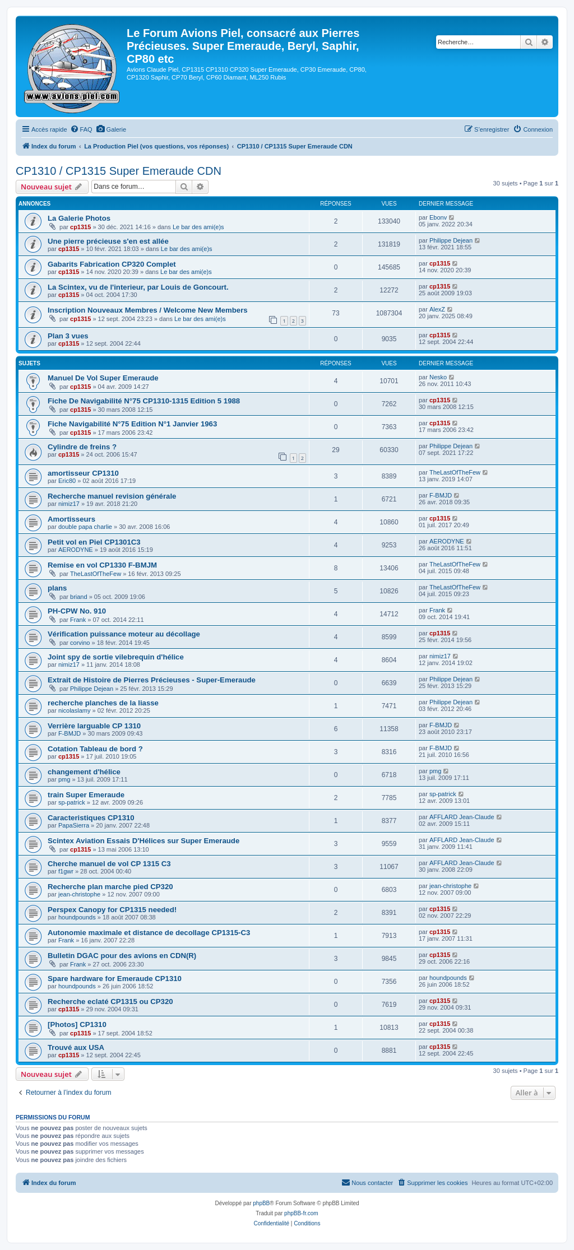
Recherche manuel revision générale (112, 496)
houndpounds (77, 917)
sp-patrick (71, 802)
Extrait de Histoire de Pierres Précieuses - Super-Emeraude (152, 680)
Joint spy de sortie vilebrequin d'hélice (116, 657)
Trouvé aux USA (76, 1047)
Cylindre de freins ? (82, 447)
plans (57, 588)
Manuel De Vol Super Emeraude (103, 378)
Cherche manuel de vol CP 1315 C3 (109, 863)
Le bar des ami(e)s (198, 227)
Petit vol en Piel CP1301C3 (94, 542)
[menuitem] (81, 129)
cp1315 (80, 227)
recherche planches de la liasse (103, 703)
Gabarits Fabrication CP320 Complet (112, 264)
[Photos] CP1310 (77, 1024)
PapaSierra (73, 825)
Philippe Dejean (451, 240)
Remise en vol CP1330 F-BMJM (102, 565)
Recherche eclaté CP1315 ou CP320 (110, 1001)
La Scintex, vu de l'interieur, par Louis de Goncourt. (138, 287)
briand (78, 596)
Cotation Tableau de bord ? (95, 749)
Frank (78, 619)
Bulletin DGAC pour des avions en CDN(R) (122, 955)
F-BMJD (440, 495)
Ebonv (438, 217)
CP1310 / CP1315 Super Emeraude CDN (118, 171)
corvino (80, 642)
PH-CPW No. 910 (77, 611)
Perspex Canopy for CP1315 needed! (112, 909)
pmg (64, 779)
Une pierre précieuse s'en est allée (108, 241)
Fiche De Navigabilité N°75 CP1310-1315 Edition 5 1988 (144, 401)
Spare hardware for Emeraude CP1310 (115, 978)
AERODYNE (75, 549)
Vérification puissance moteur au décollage (124, 634)
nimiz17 (69, 503)
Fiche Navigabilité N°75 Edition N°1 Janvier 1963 (132, 424)
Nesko (438, 377)
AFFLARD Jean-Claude (461, 817)
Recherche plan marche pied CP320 (110, 886)
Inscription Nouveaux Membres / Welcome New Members (148, 310)
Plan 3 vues (68, 336)
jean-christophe (79, 894)
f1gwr (65, 871)
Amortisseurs (71, 519)
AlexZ (437, 309)
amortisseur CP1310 (83, 473)
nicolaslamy (74, 710)
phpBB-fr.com (301, 1213)
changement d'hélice (84, 772)
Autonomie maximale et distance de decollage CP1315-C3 (149, 932)
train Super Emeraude (86, 795)
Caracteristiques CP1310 (91, 818)
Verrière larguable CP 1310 (94, 726)
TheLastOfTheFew (454, 472)
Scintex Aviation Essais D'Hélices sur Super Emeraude (143, 841)
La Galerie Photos (79, 218)
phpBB (261, 1203)
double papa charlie (85, 526)
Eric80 (67, 480)
